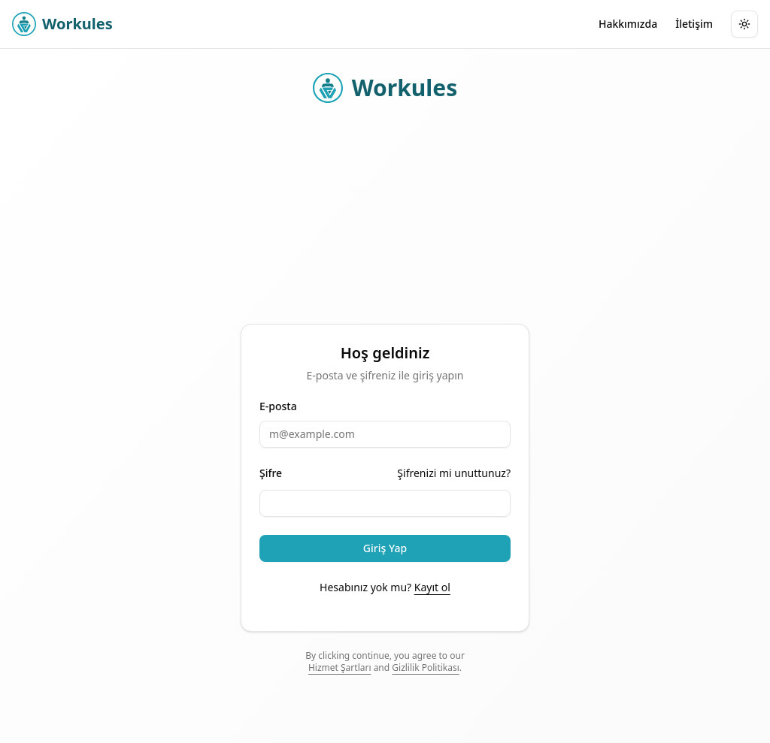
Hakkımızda (628, 24)
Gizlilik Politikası (425, 667)
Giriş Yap (385, 548)
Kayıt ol (432, 587)
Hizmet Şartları (339, 667)
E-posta (278, 406)
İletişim (694, 24)
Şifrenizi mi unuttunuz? (454, 473)
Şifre (270, 473)
